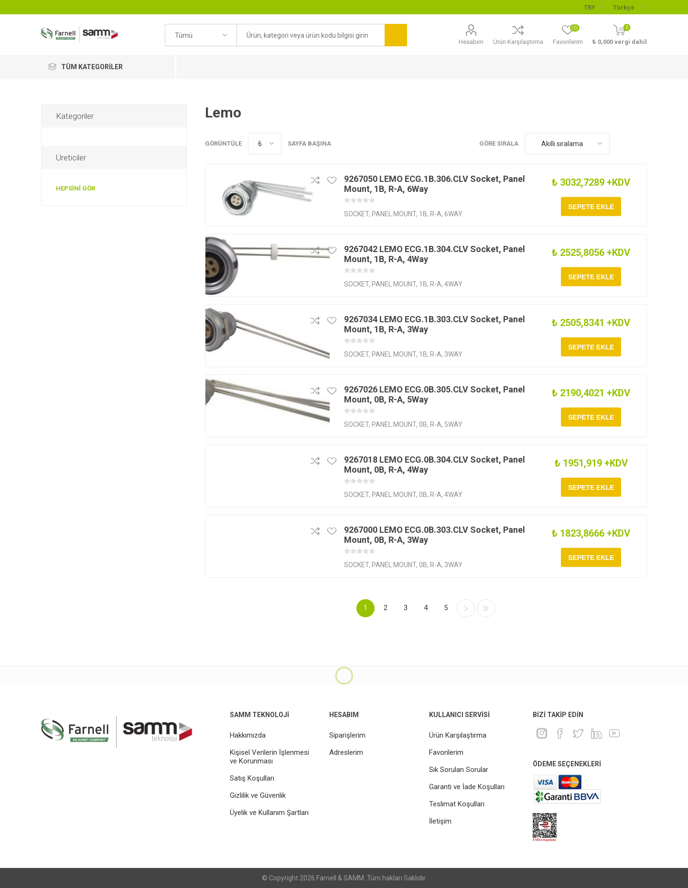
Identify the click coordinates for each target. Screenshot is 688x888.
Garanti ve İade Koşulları (467, 786)
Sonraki (466, 608)
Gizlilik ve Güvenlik (258, 795)
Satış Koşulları (252, 778)
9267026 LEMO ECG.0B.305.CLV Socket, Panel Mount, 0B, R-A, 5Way (434, 394)
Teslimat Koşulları (456, 804)
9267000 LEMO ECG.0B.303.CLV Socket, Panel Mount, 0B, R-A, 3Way (434, 535)
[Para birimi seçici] (593, 7)
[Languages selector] (627, 7)
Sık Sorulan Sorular (458, 769)
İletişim (440, 821)
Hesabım (471, 41)
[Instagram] (541, 733)
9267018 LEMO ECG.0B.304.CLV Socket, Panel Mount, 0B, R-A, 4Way (434, 465)
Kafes (621, 143)
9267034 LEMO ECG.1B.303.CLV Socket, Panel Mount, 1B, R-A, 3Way (434, 324)
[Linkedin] (596, 733)
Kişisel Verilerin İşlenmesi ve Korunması (269, 756)
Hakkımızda (248, 735)
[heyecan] (578, 733)
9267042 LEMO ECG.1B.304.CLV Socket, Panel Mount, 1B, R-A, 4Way (434, 254)
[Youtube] (614, 733)
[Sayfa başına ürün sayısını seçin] (264, 143)
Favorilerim (446, 752)
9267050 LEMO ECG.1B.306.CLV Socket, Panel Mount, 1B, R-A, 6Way (434, 184)
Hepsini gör (75, 188)
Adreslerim (346, 752)
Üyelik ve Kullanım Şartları (269, 812)
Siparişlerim (347, 735)
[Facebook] (560, 733)
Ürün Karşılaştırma (518, 41)
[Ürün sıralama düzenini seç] (567, 143)
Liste (640, 143)
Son (486, 608)
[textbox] (310, 35)
